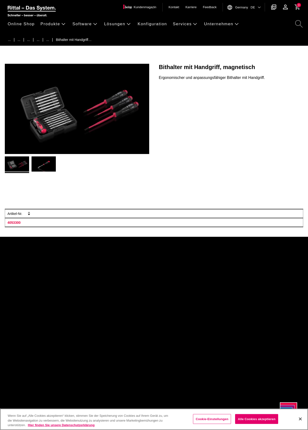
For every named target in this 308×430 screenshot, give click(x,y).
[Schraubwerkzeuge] (47, 39)
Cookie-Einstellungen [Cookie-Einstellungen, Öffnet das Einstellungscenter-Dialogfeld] (212, 419)
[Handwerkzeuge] (38, 39)
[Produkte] (19, 39)
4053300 (14, 223)
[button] (23, 24)
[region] (154, 419)
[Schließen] (300, 419)
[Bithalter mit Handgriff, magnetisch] (73, 39)
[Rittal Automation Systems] (28, 39)
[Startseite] (9, 39)
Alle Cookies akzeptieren (256, 419)
